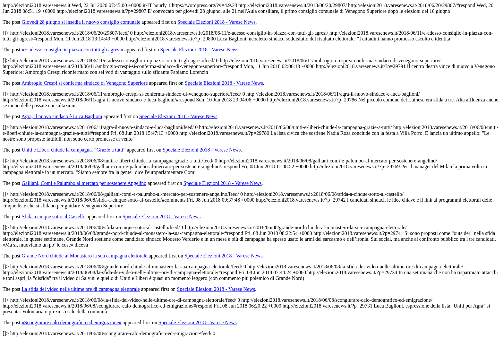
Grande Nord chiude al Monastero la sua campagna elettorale (85, 255)
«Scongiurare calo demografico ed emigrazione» (72, 322)
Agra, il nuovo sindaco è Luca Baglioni (61, 116)
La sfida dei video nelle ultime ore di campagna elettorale (81, 289)
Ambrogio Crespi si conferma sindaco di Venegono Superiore (84, 83)
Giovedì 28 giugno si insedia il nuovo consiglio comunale (81, 22)
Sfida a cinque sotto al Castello (54, 216)
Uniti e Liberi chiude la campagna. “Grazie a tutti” (74, 149)
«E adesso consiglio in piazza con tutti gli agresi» (72, 49)
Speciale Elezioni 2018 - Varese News (216, 22)
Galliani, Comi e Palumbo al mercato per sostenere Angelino (84, 183)
